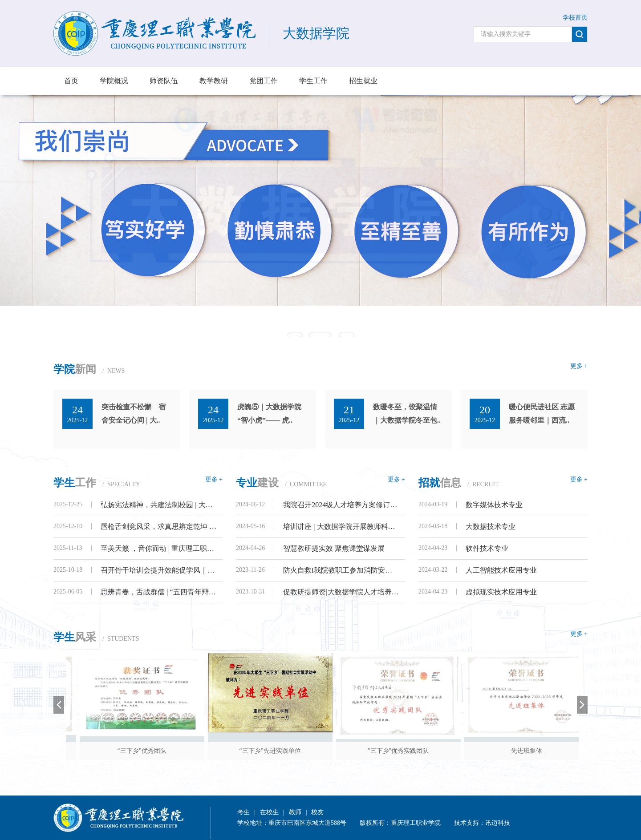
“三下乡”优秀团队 (182, 750)
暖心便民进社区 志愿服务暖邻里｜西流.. (542, 413)
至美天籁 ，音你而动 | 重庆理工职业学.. (158, 548)
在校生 (269, 812)
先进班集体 (567, 750)
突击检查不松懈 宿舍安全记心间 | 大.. (133, 413)
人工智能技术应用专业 (501, 570)
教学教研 (213, 81)
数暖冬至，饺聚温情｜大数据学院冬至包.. (407, 413)
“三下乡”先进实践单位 (311, 750)
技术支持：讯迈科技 (482, 823)
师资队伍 (164, 81)
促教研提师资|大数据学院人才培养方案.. (341, 592)
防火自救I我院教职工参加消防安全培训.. (341, 570)
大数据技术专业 (490, 526)
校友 (317, 812)
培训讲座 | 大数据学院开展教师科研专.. (341, 526)
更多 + (579, 366)
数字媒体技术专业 (494, 505)
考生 (243, 812)
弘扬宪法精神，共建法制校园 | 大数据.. (158, 505)
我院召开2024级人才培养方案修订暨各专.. (341, 505)
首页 (71, 81)
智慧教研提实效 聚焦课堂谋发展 (334, 548)
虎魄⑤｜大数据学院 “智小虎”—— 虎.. (269, 413)
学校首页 (575, 17)
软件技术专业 (487, 548)
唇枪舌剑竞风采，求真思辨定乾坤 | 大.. (158, 526)
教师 (295, 812)
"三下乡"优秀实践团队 (439, 750)
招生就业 (363, 81)
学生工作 (313, 81)
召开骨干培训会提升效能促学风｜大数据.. (158, 570)
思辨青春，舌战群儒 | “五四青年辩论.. (158, 592)
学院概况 (114, 81)
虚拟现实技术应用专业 (501, 592)
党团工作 (263, 81)
